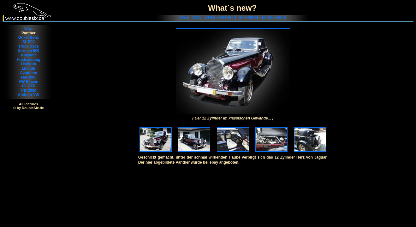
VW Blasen (28, 81)
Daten (210, 17)
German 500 (28, 51)
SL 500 (28, 42)
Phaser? (28, 55)
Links (267, 17)
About (280, 17)
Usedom (28, 64)
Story (196, 17)
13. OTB (28, 86)
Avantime (28, 73)
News (183, 17)
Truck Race (28, 46)
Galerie (224, 17)
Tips (238, 17)
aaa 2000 (28, 77)
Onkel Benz (28, 37)
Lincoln (28, 68)
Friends (252, 17)
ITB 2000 (28, 90)
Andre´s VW (28, 95)
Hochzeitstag (28, 59)
